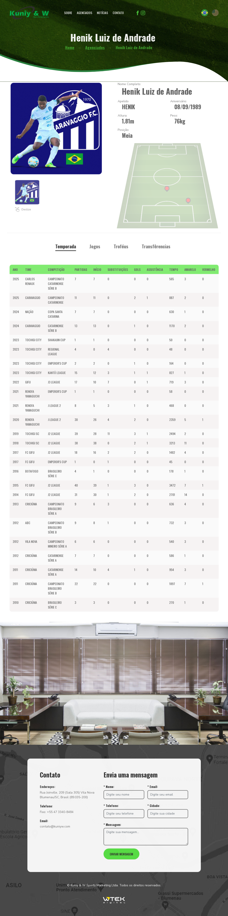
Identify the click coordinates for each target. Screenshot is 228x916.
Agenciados (84, 12)
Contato (118, 12)
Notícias (102, 12)
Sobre (68, 12)
